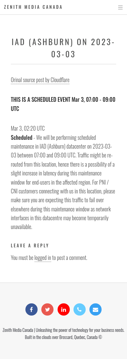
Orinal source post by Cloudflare (40, 80)
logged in (43, 257)
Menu (114, 7)
